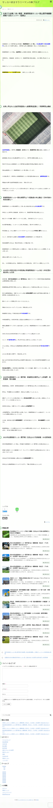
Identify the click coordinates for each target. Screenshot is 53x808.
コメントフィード (7, 792)
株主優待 (4, 746)
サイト (4, 694)
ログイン (4, 788)
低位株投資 (5, 742)
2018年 (4, 782)
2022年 (4, 776)
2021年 (4, 777)
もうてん (47, 522)
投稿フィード (5, 790)
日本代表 (4, 744)
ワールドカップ (6, 740)
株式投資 (4, 748)
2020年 (4, 779)
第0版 (37, 799)
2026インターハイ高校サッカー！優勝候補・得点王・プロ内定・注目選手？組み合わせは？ (25, 722)
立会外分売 (5, 756)
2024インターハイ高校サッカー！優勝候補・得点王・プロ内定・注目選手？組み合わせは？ (25, 734)
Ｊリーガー (5, 760)
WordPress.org (6, 794)
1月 (4, 769)
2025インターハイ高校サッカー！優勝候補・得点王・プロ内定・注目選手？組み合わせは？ (25, 728)
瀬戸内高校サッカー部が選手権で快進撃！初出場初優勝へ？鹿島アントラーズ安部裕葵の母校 (26, 652)
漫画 (3, 754)
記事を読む (46, 539)
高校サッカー (47, 20)
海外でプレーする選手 (8, 750)
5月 (4, 767)
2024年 (4, 773)
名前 (4, 683)
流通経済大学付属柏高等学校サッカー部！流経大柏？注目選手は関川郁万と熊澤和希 (24, 658)
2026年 (4, 766)
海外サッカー (5, 752)
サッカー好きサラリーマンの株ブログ (21, 2)
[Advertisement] (26, 32)
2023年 (4, 775)
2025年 (4, 772)
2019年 (4, 780)
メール (4, 689)
